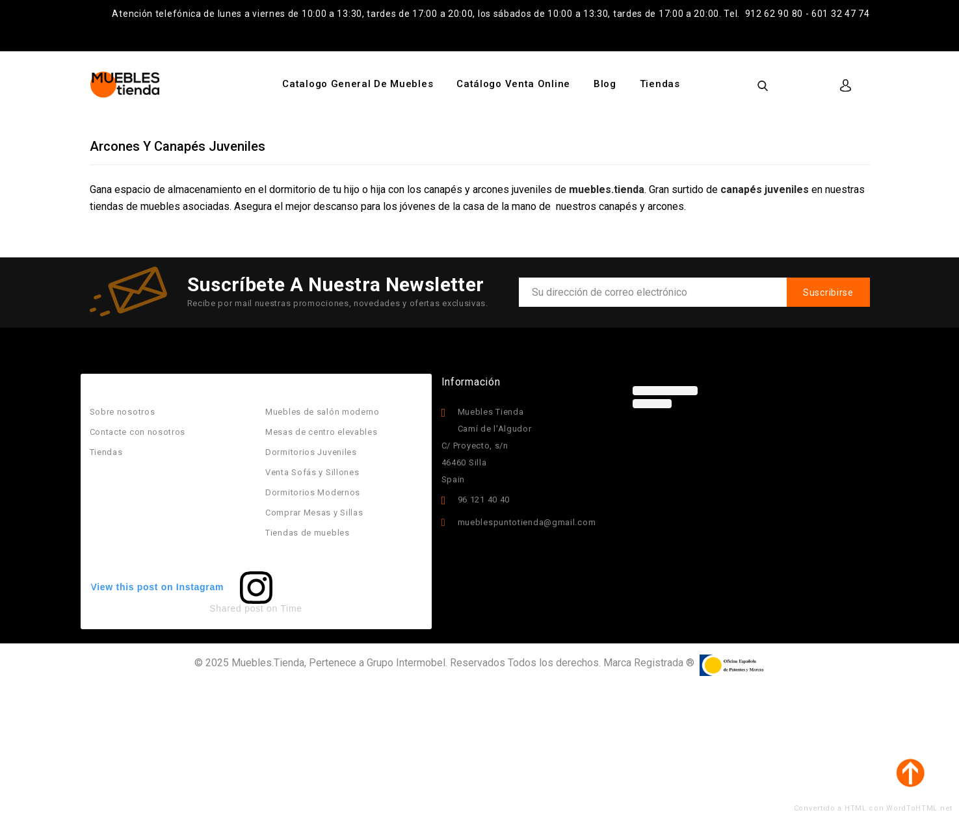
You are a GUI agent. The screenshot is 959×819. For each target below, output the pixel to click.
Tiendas (660, 84)
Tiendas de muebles (307, 533)
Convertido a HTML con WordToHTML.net (873, 808)
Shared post (236, 608)
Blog (605, 84)
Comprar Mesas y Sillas (314, 512)
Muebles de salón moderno (322, 412)
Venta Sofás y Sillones (312, 472)
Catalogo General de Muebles (357, 84)
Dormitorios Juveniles (311, 452)
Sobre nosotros (122, 412)
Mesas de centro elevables (321, 432)
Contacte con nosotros (138, 432)
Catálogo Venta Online (513, 84)
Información (471, 382)
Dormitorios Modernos (312, 492)
